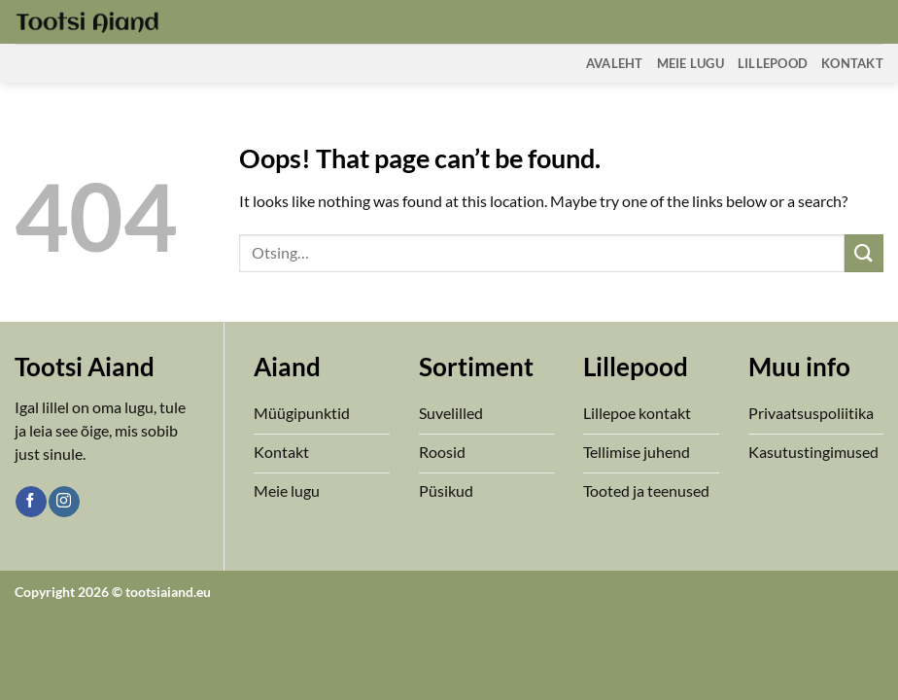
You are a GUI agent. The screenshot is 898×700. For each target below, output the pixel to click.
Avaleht (614, 63)
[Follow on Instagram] (64, 501)
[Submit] (864, 253)
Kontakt (852, 63)
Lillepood (773, 63)
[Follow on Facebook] (31, 501)
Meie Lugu (690, 63)
